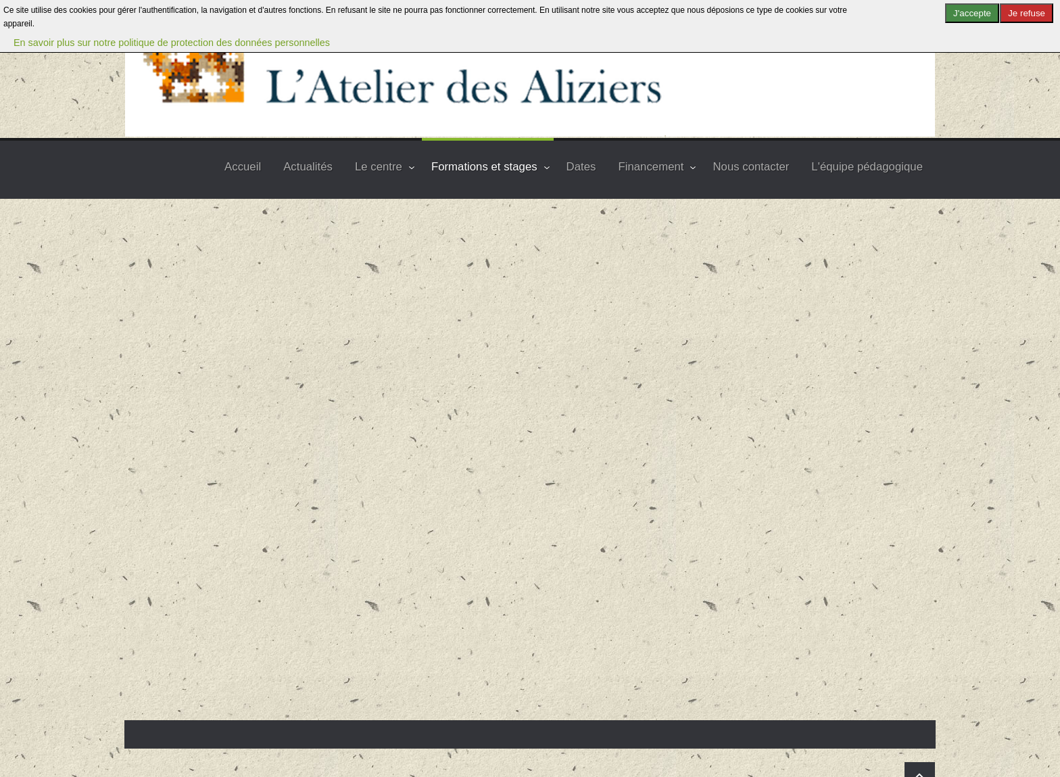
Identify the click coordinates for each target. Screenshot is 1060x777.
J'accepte (972, 13)
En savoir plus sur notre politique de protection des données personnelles (172, 42)
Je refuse (1026, 13)
